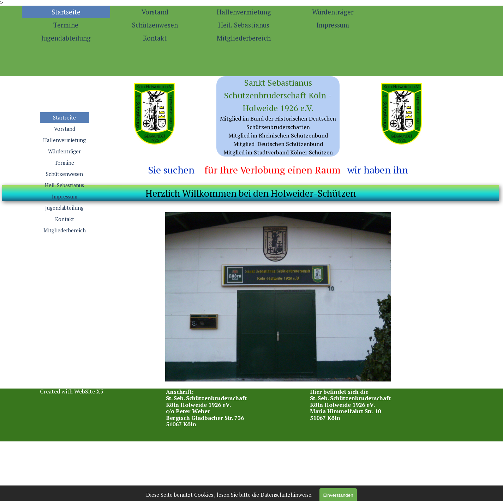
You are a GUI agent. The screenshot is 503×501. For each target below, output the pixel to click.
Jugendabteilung (66, 38)
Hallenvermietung (244, 12)
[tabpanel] (278, 116)
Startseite (66, 12)
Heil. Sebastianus (243, 25)
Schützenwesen (155, 25)
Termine (65, 25)
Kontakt (155, 38)
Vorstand (155, 12)
